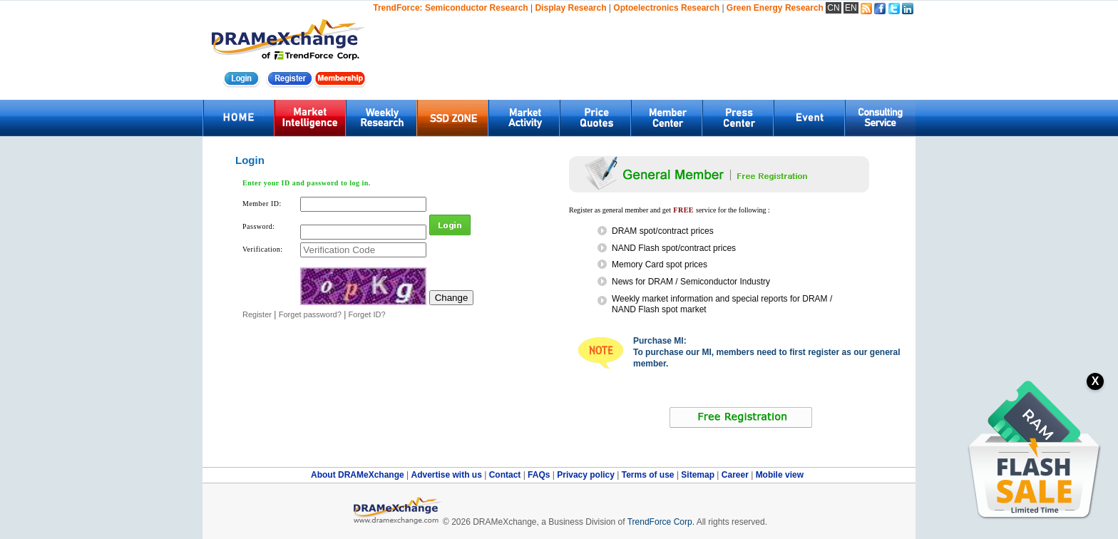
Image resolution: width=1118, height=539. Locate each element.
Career (735, 475)
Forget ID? (367, 314)
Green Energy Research (775, 8)
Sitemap (699, 475)
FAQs (540, 475)
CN (833, 8)
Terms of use (649, 475)
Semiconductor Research (476, 8)
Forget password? (310, 314)
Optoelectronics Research (666, 8)
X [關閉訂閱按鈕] (1095, 381)
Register (257, 314)
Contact (506, 475)
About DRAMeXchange (358, 475)
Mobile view (780, 475)
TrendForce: (397, 8)
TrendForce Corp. (660, 522)
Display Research (570, 8)
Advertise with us (447, 475)
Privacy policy (587, 475)
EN (851, 8)
